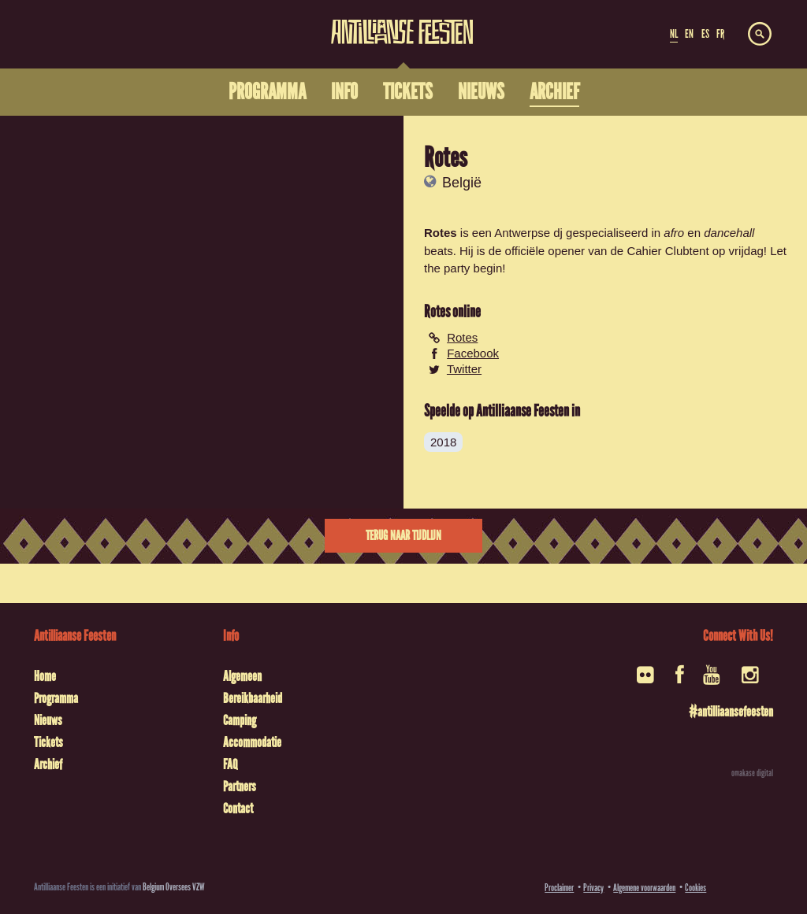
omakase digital (752, 773)
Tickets (48, 742)
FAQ (230, 764)
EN (689, 34)
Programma (56, 698)
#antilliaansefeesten (731, 711)
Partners (239, 786)
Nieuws (48, 720)
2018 (443, 442)
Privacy (593, 888)
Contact (238, 808)
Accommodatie (252, 742)
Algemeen (242, 676)
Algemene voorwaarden (644, 888)
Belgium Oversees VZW (174, 887)
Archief (48, 764)
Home (45, 676)
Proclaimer (559, 888)
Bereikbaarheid (252, 698)
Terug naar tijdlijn (403, 535)
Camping (239, 720)
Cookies (695, 888)
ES (705, 34)
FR (720, 34)
